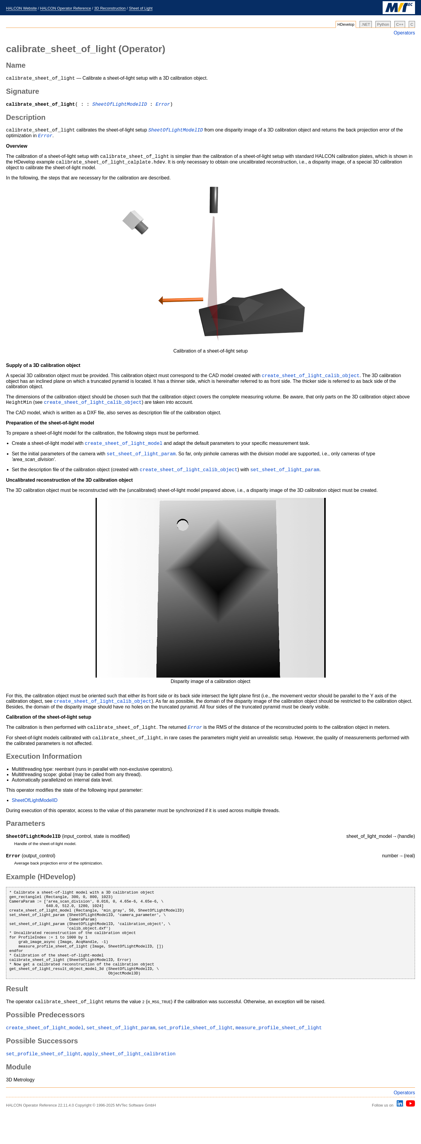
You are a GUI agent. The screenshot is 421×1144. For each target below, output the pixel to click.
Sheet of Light (141, 8)
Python (383, 24)
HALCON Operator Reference (65, 8)
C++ (399, 24)
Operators (404, 32)
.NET (365, 24)
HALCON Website (21, 8)
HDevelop (345, 24)
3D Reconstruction (110, 8)
